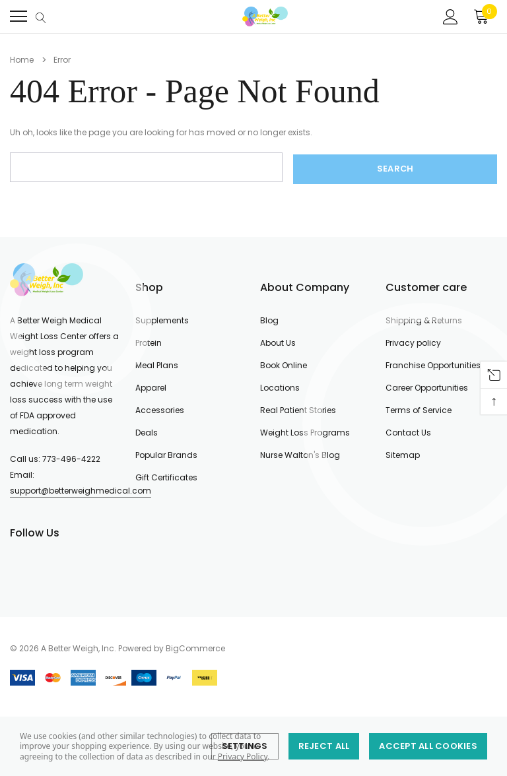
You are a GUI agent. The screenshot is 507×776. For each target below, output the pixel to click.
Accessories (159, 408)
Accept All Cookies (428, 746)
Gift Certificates (166, 475)
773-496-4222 (71, 457)
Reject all (324, 746)
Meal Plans (156, 363)
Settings (245, 746)
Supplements (162, 318)
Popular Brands (166, 453)
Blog (269, 318)
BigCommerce (195, 646)
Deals (146, 430)
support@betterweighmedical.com (80, 488)
